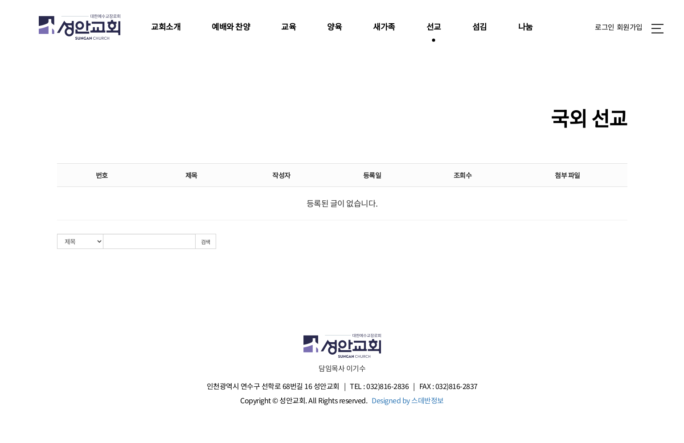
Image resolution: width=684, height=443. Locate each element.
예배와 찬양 (231, 26)
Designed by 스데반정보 (408, 400)
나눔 (525, 26)
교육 (288, 26)
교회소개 (165, 26)
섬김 (479, 26)
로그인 (604, 26)
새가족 (384, 26)
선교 (433, 26)
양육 (334, 26)
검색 (205, 241)
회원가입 (630, 26)
